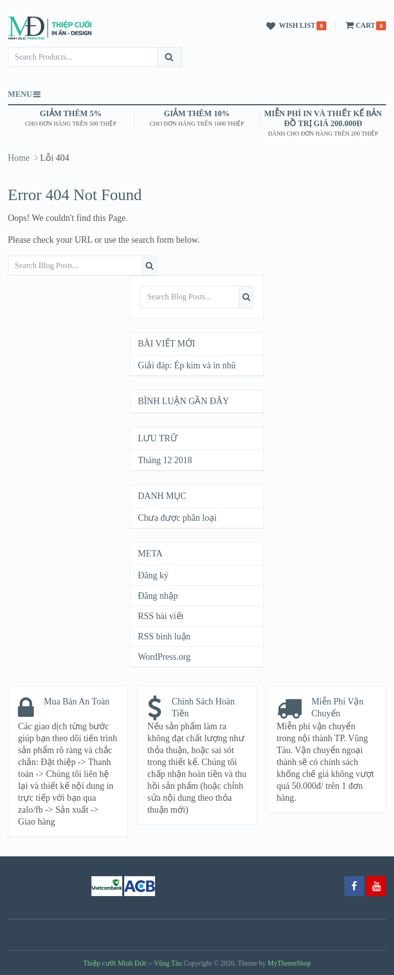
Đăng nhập (158, 596)
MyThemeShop (289, 963)
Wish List (289, 26)
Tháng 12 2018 (165, 460)
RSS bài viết (160, 616)
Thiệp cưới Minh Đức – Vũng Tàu (132, 963)
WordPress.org (164, 657)
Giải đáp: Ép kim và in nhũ (187, 365)
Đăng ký (153, 575)
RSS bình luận (164, 636)
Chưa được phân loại (177, 518)
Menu (20, 94)
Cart (359, 25)
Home (19, 158)
